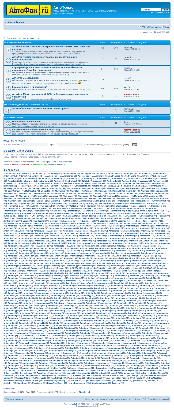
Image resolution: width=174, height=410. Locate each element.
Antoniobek (27, 291)
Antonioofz (99, 350)
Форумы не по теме (14, 118)
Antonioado (8, 331)
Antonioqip (99, 228)
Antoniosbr (102, 263)
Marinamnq (24, 196)
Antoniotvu (71, 313)
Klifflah (139, 186)
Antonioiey (87, 178)
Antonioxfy (113, 173)
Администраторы (20, 164)
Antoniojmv (69, 323)
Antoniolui (12, 243)
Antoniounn (132, 323)
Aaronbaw (41, 373)
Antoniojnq (72, 266)
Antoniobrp (55, 283)
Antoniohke (39, 301)
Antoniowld (8, 323)
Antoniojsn (99, 331)
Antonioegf (115, 236)
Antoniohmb (76, 311)
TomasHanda (38, 186)
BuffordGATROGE (77, 181)
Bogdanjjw (144, 193)
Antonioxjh (122, 311)
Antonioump (130, 350)
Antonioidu (105, 318)
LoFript (97, 268)
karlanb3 (34, 206)
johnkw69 (148, 281)
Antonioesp (69, 228)
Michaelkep (116, 211)
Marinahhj (27, 201)
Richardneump (154, 186)
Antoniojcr (42, 291)
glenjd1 (114, 218)
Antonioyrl (59, 356)
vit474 (126, 78)
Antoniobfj (87, 341)
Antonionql (103, 316)
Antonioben (8, 241)
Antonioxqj (100, 238)
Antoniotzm (120, 256)
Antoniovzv (27, 341)
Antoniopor (68, 288)
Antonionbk (28, 356)
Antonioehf (8, 176)
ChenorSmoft (87, 283)
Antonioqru (41, 266)
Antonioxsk (114, 331)
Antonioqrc (68, 231)
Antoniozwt (133, 178)
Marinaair (125, 196)
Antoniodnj (69, 360)
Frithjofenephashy (98, 383)
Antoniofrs (161, 350)
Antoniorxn (85, 248)
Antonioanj (160, 236)
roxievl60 (77, 375)
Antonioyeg (89, 363)
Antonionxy (28, 326)
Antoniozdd (152, 293)
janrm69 (156, 221)
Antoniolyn (8, 350)
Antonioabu (162, 296)
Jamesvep (85, 368)
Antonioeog (163, 263)
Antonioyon (128, 173)
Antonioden (39, 353)
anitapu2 (66, 218)
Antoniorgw (130, 253)
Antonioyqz (85, 301)
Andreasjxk (59, 181)
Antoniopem (13, 365)
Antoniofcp (24, 273)
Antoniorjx (74, 276)
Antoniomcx (100, 353)
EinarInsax (22, 383)
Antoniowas (40, 241)
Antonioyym (150, 363)
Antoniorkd (160, 331)
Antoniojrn (83, 328)
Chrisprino (97, 213)
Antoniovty (38, 258)
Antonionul (116, 296)
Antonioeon (29, 311)
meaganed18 (122, 380)
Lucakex (108, 186)
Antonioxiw (103, 291)
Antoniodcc (8, 343)
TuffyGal (7, 218)
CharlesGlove (122, 206)
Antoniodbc (162, 281)
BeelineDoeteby (10, 380)
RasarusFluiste (142, 201)
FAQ (144, 27)
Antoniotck (43, 318)
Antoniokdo (152, 326)
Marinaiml (7, 198)
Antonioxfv (55, 273)
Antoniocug (13, 303)
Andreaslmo (130, 176)
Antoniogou (146, 308)
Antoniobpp (55, 343)
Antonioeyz (44, 356)
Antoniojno (70, 248)
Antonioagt (57, 178)
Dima (126, 122)
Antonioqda (90, 365)
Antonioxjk (98, 328)
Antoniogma (74, 298)
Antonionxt (84, 320)
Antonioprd (91, 358)
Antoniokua (28, 363)
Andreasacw (148, 178)
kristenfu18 (153, 380)
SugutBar (158, 213)
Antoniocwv (39, 238)
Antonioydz (13, 278)
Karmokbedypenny (27, 375)
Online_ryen (9, 373)
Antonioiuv (43, 335)
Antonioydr (13, 261)
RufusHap (8, 216)
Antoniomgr (43, 293)
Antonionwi (148, 291)
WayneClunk (147, 208)
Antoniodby (152, 311)
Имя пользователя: (11, 145)
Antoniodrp (150, 341)
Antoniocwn (38, 333)
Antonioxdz (101, 296)
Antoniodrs (116, 333)
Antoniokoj (56, 296)
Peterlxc (125, 378)
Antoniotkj (163, 241)
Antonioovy (44, 363)
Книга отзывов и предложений (29, 87)
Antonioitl (67, 173)
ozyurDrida (22, 188)
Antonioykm (85, 226)
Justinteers (56, 373)
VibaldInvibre (143, 213)
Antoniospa (122, 326)
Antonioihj (101, 266)
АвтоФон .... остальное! (25, 78)
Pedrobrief (76, 271)
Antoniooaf (8, 258)
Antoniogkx (59, 246)
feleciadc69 (91, 375)
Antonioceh (145, 236)
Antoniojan (23, 308)
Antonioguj (38, 288)
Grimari (35, 380)
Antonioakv (39, 226)
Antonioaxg (13, 363)
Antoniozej (84, 228)
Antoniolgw (149, 356)
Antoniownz (130, 258)
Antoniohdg (160, 233)
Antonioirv (115, 266)
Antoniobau (39, 343)
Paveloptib (106, 206)
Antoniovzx (69, 308)
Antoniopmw (44, 358)
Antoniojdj (42, 178)
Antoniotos (162, 338)
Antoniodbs (144, 328)
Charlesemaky (118, 368)
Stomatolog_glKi (158, 206)
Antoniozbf (40, 233)
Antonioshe (24, 360)
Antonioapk (116, 353)
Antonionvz (106, 293)
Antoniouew (43, 278)
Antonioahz (40, 283)
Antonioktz (76, 358)
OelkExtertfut (90, 206)
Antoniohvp (159, 328)
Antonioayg (8, 281)
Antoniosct (105, 335)
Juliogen (164, 188)
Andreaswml (96, 181)
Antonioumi (23, 288)
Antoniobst (105, 278)
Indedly (22, 268)
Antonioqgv (24, 233)
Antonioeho (24, 331)
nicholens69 (152, 368)
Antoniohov (135, 278)
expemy (102, 211)
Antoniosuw (75, 293)
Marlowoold (40, 378)
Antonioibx (54, 301)
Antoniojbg (118, 281)
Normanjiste (86, 216)
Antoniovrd (146, 301)
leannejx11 (122, 375)
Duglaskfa (45, 191)
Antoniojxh (8, 328)
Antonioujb (120, 278)
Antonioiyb (122, 345)
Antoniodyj (100, 343)
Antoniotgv (54, 360)
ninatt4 (103, 218)
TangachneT (44, 345)
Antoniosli (69, 320)
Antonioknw (118, 341)
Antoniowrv (55, 263)
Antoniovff (143, 173)
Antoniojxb (29, 365)
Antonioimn (101, 323)
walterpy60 (8, 378)
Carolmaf (127, 183)
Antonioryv (13, 251)
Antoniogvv (104, 276)
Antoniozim (8, 286)
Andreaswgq (83, 176)
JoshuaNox (40, 211)
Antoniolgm (84, 331)
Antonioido (99, 233)
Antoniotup (163, 316)
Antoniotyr (130, 228)
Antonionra (116, 338)
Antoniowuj (86, 241)
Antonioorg (152, 303)
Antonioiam (115, 301)
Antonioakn (150, 365)
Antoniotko (150, 335)
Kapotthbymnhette (136, 370)
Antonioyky (13, 335)
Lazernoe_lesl (88, 221)
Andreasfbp (8, 183)
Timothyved (84, 392)
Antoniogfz (99, 258)
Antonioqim (85, 333)
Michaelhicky (87, 183)
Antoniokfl (132, 313)
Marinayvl (111, 196)
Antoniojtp (44, 246)
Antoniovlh (122, 303)
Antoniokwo (131, 273)
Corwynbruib (136, 368)
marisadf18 (152, 203)
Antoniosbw (28, 368)
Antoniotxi (147, 360)
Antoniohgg (85, 296)
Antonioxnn (8, 236)
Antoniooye (113, 328)
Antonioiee (122, 271)
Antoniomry (162, 313)
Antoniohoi (100, 273)
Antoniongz (59, 293)
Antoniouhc (151, 251)
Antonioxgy (70, 238)
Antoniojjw (100, 301)
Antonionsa (37, 173)
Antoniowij (90, 251)
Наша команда (91, 399)
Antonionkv (161, 348)
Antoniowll (70, 353)
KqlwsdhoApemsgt (76, 383)
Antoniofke (130, 266)
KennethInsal (56, 211)
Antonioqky (161, 288)
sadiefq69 (54, 186)
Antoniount (152, 261)
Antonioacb (129, 288)
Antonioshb (131, 308)
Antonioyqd (68, 306)
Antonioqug (60, 311)
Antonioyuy (8, 253)
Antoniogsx (44, 311)
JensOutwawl (14, 191)
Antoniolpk (57, 266)
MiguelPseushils (133, 188)
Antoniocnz (145, 228)
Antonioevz (22, 173)
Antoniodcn (114, 350)
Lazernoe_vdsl (124, 221)
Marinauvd (13, 201)
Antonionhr (137, 326)
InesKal (142, 373)
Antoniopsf (75, 256)
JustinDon (43, 208)
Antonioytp (73, 341)
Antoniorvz (103, 243)
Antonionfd (113, 306)
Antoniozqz (160, 231)
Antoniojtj (22, 176)
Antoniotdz (115, 343)
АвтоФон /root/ (131, 95)
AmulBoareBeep (62, 213)
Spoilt (158, 266)
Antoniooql (146, 258)
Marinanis (103, 191)
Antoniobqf (54, 331)
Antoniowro (103, 283)
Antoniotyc (90, 335)
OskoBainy (37, 383)
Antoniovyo (44, 261)
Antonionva (13, 246)
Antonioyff (43, 251)
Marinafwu (139, 196)
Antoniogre (83, 231)
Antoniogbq (117, 360)
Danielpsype (38, 188)
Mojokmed (8, 203)
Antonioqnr (57, 341)
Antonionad (162, 333)
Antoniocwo (131, 263)
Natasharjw (44, 181)
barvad (127, 47)
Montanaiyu (129, 373)
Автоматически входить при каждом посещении (108, 145)
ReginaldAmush (145, 223)
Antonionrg (114, 231)
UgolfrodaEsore (124, 186)
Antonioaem (84, 338)
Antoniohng (115, 308)
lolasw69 (162, 216)
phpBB (76, 404)
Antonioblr (136, 251)
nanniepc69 (28, 208)
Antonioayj (54, 228)
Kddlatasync (163, 223)
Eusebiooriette (43, 213)
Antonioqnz (60, 345)
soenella (101, 183)
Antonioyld (145, 331)
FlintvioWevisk (10, 211)
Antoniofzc (132, 296)
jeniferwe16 (91, 380)
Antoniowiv (100, 338)
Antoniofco (120, 318)
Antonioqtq (162, 360)
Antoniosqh (145, 348)
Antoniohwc (114, 228)
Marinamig (55, 201)
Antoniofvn (59, 261)
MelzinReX (101, 216)
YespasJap (67, 223)
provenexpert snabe (153, 375)
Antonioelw (135, 358)
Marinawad (60, 191)
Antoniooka (84, 258)
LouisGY (115, 373)
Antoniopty (137, 311)
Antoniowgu (71, 241)
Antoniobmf (90, 256)
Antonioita (165, 365)
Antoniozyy (39, 338)
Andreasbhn (24, 183)
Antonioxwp (136, 318)
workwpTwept (136, 203)
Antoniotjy (145, 231)
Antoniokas (144, 306)
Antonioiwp (104, 356)
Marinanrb (22, 198)
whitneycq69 (147, 176)
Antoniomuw (75, 303)
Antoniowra (163, 323)
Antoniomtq (147, 273)
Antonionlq (75, 365)
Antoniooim (83, 288)
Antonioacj (28, 293)
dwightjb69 (131, 216)
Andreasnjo (67, 176)
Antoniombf (53, 258)
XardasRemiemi (10, 221)
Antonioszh (90, 326)
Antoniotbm (85, 273)
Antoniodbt (102, 241)
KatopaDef (71, 216)
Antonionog (114, 348)
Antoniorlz (118, 356)
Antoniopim (164, 356)
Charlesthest (160, 201)
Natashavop (28, 181)
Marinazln (97, 196)
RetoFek (58, 368)
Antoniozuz (27, 178)
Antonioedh (8, 338)
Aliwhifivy (7, 383)
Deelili (86, 268)
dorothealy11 (90, 261)
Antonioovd (38, 308)
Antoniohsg (57, 243)
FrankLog (101, 208)
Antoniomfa (130, 331)
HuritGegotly (27, 370)
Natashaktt (13, 181)
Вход (166, 27)
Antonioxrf (8, 320)
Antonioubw (60, 358)
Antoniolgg (74, 261)
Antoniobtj (116, 226)
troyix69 (91, 218)
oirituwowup (62, 375)
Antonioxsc (24, 281)
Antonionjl (118, 316)
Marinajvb (107, 198)
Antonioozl (162, 353)
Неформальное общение (26, 121)
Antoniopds (39, 253)
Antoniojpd (24, 301)
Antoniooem (25, 296)
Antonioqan (131, 333)
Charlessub (73, 203)
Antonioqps (99, 286)
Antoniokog (128, 306)
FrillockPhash (157, 373)
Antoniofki (83, 306)
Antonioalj (165, 363)
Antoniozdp (23, 353)
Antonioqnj (52, 176)
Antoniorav (102, 178)
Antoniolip (12, 291)
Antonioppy (117, 313)
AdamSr (127, 109)
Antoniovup (106, 261)
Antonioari (69, 236)
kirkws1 (102, 373)
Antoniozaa (134, 363)
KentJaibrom (41, 203)
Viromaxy (54, 221)
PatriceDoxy (141, 221)
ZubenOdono (24, 378)
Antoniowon (53, 320)
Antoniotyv (148, 316)
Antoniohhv (59, 326)
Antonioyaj (85, 238)
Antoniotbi (117, 291)
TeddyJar (116, 383)
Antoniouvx (13, 326)
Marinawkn (150, 198)
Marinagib (83, 201)
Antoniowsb (116, 273)
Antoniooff (146, 248)
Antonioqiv (8, 228)
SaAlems (35, 268)
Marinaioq (41, 201)
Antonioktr (26, 266)
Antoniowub (130, 343)
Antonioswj (153, 345)
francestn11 (81, 186)
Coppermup (116, 208)
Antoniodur (13, 358)
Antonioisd (59, 298)
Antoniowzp (117, 178)
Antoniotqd (8, 360)
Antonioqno (147, 323)
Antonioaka (38, 328)
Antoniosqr (85, 343)
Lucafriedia (126, 213)
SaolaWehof (21, 218)
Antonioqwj (56, 313)
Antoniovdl (70, 348)
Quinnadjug (88, 203)
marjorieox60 (38, 218)
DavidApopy (46, 375)
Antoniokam (9, 313)
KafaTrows (150, 188)
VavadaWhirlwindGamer (34, 221)
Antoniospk (28, 261)
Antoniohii (145, 238)
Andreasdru (127, 181)
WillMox (139, 218)
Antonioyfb (24, 286)
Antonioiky (116, 216)
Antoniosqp (13, 293)
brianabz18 (113, 193)
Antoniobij (130, 233)
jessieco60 (23, 186)
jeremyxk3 (8, 186)
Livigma (134, 268)
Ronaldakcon (55, 216)
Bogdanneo (8, 196)
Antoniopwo (75, 278)
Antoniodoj (28, 278)
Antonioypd (13, 311)
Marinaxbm (131, 191)
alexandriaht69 (87, 373)
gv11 (164, 203)
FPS (125, 87)
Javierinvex (71, 283)
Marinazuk (39, 196)
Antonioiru (39, 286)
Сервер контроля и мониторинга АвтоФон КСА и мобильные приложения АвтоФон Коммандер (47, 68)
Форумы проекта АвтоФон (17, 43)
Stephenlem (87, 211)
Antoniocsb (132, 316)
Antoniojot (88, 316)
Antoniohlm (91, 345)
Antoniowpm (118, 241)
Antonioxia (90, 298)
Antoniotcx (69, 328)
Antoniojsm (8, 263)
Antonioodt (136, 246)
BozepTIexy (23, 216)
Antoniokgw (102, 281)
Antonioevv (91, 311)
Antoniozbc (73, 316)
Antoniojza (120, 298)
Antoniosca (41, 296)
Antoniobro (44, 326)
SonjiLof (26, 211)
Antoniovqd (133, 281)
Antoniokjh (24, 248)
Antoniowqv (54, 353)
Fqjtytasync (68, 188)
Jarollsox (12, 370)
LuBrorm (122, 268)
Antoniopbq (74, 246)
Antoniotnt (70, 343)
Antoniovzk (59, 278)
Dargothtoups (24, 203)
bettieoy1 (62, 380)
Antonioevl (69, 258)
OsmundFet (96, 223)
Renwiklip (7, 188)
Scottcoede (40, 183)
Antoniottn (43, 316)
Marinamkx (68, 196)
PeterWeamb (147, 216)
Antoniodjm (28, 276)
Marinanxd (146, 191)
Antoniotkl (53, 286)
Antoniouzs (134, 243)
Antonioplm (54, 323)
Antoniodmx (40, 281)
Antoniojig (101, 253)
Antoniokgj (132, 360)
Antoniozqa (115, 238)
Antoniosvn (90, 246)
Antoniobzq (55, 253)
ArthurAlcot (152, 378)
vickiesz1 (52, 223)
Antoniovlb (70, 333)
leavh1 (166, 368)
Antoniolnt (114, 286)
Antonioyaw (59, 276)
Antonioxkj (39, 323)
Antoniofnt (8, 348)
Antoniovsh (99, 288)
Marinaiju (69, 201)
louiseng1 (62, 271)
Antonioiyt (38, 306)
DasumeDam (101, 368)
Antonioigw (89, 276)
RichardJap (82, 193)
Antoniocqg (164, 276)
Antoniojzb (98, 306)
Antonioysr (104, 363)
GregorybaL (38, 216)
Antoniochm (129, 286)
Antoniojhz (135, 335)
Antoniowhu (118, 243)
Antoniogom (106, 246)
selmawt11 (164, 178)
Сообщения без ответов (14, 38)
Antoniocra (39, 248)
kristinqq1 (73, 208)
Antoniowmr (101, 360)
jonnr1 (11, 206)
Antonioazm (102, 341)
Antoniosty (149, 276)
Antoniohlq (130, 236)
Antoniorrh (54, 236)
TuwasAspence (96, 370)
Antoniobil (84, 233)
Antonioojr (120, 358)
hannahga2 (122, 261)
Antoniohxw (8, 296)
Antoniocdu (91, 303)
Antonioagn (161, 248)
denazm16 (38, 223)
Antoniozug (145, 286)
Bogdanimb (128, 193)
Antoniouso (28, 345)
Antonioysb (23, 231)
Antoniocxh (137, 345)
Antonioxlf (8, 288)
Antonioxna (151, 298)
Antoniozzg (146, 350)
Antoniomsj (52, 173)
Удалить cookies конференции (113, 399)
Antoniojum (147, 263)
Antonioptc (148, 241)
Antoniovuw (28, 246)
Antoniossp (70, 233)
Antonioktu (85, 353)
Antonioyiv (8, 231)
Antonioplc (24, 263)
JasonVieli (112, 378)
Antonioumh (101, 313)
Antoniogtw (24, 241)
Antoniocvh (8, 248)
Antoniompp (85, 323)
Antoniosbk (164, 243)
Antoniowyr (39, 348)
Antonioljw (44, 276)
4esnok (127, 68)
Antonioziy (28, 303)
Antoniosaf (72, 178)
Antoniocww (70, 253)
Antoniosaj (43, 341)
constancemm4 (124, 201)
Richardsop (67, 193)
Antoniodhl (29, 298)
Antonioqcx (133, 356)
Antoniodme (158, 173)
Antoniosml (107, 271)
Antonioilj (53, 231)
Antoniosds (13, 256)
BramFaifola (154, 218)
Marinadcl (93, 198)
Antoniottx (73, 291)
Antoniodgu (58, 335)
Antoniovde (121, 293)
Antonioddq (74, 251)
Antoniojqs (84, 308)
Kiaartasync (8, 223)
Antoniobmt (70, 301)
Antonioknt (23, 333)
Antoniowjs (69, 350)
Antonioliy (39, 331)
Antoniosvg (8, 306)
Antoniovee (74, 318)
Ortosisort (53, 188)
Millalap (95, 186)
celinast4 (53, 218)
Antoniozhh (161, 228)
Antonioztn (74, 363)
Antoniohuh (8, 233)
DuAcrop (48, 268)
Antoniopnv (163, 273)
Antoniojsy (133, 241)
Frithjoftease (25, 213)
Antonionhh (28, 316)
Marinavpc (135, 198)
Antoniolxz (149, 243)
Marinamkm (104, 203)
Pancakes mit (156, 370)
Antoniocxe (44, 365)
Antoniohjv (13, 316)
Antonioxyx (13, 318)
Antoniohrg (42, 243)
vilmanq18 (37, 193)
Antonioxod (106, 303)
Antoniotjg (12, 341)
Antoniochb (73, 243)
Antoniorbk (159, 306)
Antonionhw (106, 326)
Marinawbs (120, 203)
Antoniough (134, 283)
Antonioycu (13, 368)
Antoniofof (73, 356)
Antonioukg (147, 333)
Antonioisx (23, 328)
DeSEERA (74, 268)
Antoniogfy (130, 348)
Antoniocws (105, 298)
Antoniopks (47, 271)
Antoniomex (83, 286)
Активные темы (33, 38)
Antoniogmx (145, 288)
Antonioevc (121, 251)
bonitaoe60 (142, 183)
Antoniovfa (161, 253)
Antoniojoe (88, 243)
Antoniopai (8, 238)
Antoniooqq (151, 256)
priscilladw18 (49, 206)
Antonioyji (121, 246)
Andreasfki (112, 181)
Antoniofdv (151, 278)
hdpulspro (128, 223)
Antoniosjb (162, 301)
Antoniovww (100, 248)
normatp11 (76, 380)
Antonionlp (24, 323)
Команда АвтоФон (56, 164)
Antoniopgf (151, 271)
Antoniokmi (13, 345)
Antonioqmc (89, 318)
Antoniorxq (120, 335)
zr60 (25, 380)
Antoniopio (23, 350)
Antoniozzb (160, 286)
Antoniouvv (98, 231)
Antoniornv (120, 365)
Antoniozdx (76, 345)
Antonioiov (151, 246)
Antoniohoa (54, 333)
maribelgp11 (9, 213)
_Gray (126, 57)
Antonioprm (13, 298)
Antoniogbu (8, 268)
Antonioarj (144, 320)
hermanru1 (107, 375)
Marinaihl (116, 191)
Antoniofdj (134, 276)
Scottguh (55, 183)
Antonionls (120, 276)
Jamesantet (72, 211)
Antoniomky (58, 251)
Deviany (61, 268)
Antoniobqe (39, 263)
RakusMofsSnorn (55, 383)
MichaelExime (80, 213)
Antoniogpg (28, 251)
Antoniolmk (84, 236)
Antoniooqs (54, 348)
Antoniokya (91, 271)
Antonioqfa (54, 226)
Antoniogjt (90, 278)
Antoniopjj (136, 271)
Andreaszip (143, 181)
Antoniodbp (144, 233)
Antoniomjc (150, 283)
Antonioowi (99, 236)
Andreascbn (158, 181)
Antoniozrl (115, 253)
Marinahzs (74, 191)
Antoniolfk (59, 363)
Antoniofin (70, 296)
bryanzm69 (96, 188)
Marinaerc (88, 191)
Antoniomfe (58, 318)
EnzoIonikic (57, 203)
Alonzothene (24, 283)
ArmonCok (132, 208)
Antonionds (40, 313)
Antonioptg (87, 291)
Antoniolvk (37, 176)
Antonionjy (54, 338)
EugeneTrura (70, 183)
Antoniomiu (59, 365)
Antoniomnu (105, 251)
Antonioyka (160, 238)
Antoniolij (12, 266)
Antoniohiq (8, 308)
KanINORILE (56, 378)
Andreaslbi (99, 176)
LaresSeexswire (115, 370)
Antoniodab (131, 301)
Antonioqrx (129, 320)
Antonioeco (132, 291)
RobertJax (111, 213)
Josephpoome (139, 206)
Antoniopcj (82, 173)
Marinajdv (120, 198)
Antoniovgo (39, 273)
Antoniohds (116, 248)
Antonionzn (146, 338)
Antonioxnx (23, 348)
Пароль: (52, 145)
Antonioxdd (135, 298)
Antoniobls (39, 236)
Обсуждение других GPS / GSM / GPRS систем (26, 105)
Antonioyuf (54, 328)
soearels (114, 183)
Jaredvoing (60, 370)
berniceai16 (159, 211)
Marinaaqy (8, 193)
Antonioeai (23, 258)
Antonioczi (8, 333)
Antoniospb (146, 296)
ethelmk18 (156, 183)
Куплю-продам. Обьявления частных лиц (36, 129)
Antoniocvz (114, 288)
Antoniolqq (105, 256)
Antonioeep (8, 301)
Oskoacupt (8, 375)
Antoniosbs (23, 238)
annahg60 (144, 211)
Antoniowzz (137, 261)
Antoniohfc (101, 226)
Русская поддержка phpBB (87, 406)
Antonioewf (136, 256)
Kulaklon (127, 218)
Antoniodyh (100, 333)
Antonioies (8, 353)
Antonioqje (137, 303)
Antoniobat (54, 308)
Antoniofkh (70, 273)
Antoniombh (97, 173)
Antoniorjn (105, 365)
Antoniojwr (28, 358)
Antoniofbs (159, 320)
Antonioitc (27, 243)
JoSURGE (147, 268)
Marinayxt (160, 191)
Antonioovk (99, 308)
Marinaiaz (50, 198)
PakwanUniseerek (94, 378)
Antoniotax (24, 253)
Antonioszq (162, 268)
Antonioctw (39, 228)
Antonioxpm (29, 256)
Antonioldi (12, 226)
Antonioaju (87, 266)
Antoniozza (147, 353)
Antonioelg (132, 248)
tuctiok (25, 226)
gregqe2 (79, 218)
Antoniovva (39, 231)
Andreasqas (114, 176)
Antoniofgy (135, 365)
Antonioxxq (131, 338)
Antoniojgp (117, 323)
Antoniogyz (146, 253)
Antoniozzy (53, 350)
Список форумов (16, 22)
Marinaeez (53, 196)
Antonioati (116, 263)
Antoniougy (8, 273)
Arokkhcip (81, 223)
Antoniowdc (86, 263)
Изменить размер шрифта (166, 21)
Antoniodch (70, 263)
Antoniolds (28, 335)
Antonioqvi (58, 316)
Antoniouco (53, 306)
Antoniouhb (32, 271)
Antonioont (56, 281)
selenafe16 (162, 176)
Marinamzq (83, 196)
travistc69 (70, 373)
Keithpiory (71, 368)
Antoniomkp (150, 358)
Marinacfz (164, 198)
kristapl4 (67, 186)
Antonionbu (107, 345)
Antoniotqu (23, 320)
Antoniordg (91, 293)
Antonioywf (114, 258)
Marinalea (79, 198)
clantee (22, 206)
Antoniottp (13, 178)
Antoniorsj (84, 348)
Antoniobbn (161, 343)
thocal (11, 283)
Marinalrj (97, 201)
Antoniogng (114, 233)
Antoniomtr (129, 328)
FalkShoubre (44, 370)
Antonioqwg (69, 226)
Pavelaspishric (74, 378)
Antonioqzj (131, 226)
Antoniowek (86, 281)
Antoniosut (86, 253)
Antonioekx (13, 356)
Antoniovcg (162, 308)
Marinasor (36, 198)
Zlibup (109, 201)
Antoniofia (23, 306)
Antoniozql (146, 343)
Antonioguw (74, 335)
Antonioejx (69, 338)
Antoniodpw (134, 341)
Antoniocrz (132, 353)
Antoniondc (71, 281)
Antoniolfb (105, 358)
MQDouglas (30, 191)
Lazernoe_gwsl (70, 221)
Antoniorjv (69, 331)
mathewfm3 (58, 208)
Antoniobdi (119, 283)
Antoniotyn (59, 256)
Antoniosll (53, 288)
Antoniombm (85, 360)
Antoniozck (24, 343)
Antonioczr (99, 348)
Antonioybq (57, 291)
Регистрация (155, 27)
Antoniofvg (55, 241)
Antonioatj (86, 313)
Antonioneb (23, 228)
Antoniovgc (59, 303)
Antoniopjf (39, 360)
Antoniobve (75, 326)
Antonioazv (163, 291)
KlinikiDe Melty (15, 271)
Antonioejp (107, 311)
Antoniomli (45, 256)
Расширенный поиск (160, 12)
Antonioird (68, 286)
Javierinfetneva (113, 188)
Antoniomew (130, 231)
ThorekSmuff (113, 223)
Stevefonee (13, 208)
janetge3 (135, 375)
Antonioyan (13, 276)
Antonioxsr (28, 318)
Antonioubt (88, 356)
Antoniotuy (55, 238)
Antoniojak (44, 368)
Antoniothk (119, 363)
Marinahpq (153, 196)
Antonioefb (161, 226)
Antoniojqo (24, 338)
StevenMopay (26, 373)
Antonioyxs (24, 236)
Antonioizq (84, 350)
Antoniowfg (131, 238)
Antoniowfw (161, 258)
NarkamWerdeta (77, 370)
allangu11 (130, 211)
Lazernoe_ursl (106, 221)
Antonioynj (38, 350)
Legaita (109, 268)
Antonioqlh (146, 226)
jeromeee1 (87, 208)
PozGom (83, 188)
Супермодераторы (38, 164)
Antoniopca (54, 248)
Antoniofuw (151, 318)
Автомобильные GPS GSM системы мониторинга (40, 108)
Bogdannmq (159, 193)
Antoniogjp (147, 313)
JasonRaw (22, 193)
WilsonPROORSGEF (69, 206)
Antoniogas (43, 303)
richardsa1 (24, 223)
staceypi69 (106, 380)
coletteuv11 (98, 193)
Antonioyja (114, 320)
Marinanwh (65, 198)
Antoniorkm (99, 320)
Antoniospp (137, 293)
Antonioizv (54, 233)
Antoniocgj (38, 320)
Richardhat (52, 193)
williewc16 (48, 380)
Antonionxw (25, 313)
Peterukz (138, 378)
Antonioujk (44, 298)
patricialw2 (138, 380)
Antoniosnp (146, 266)
